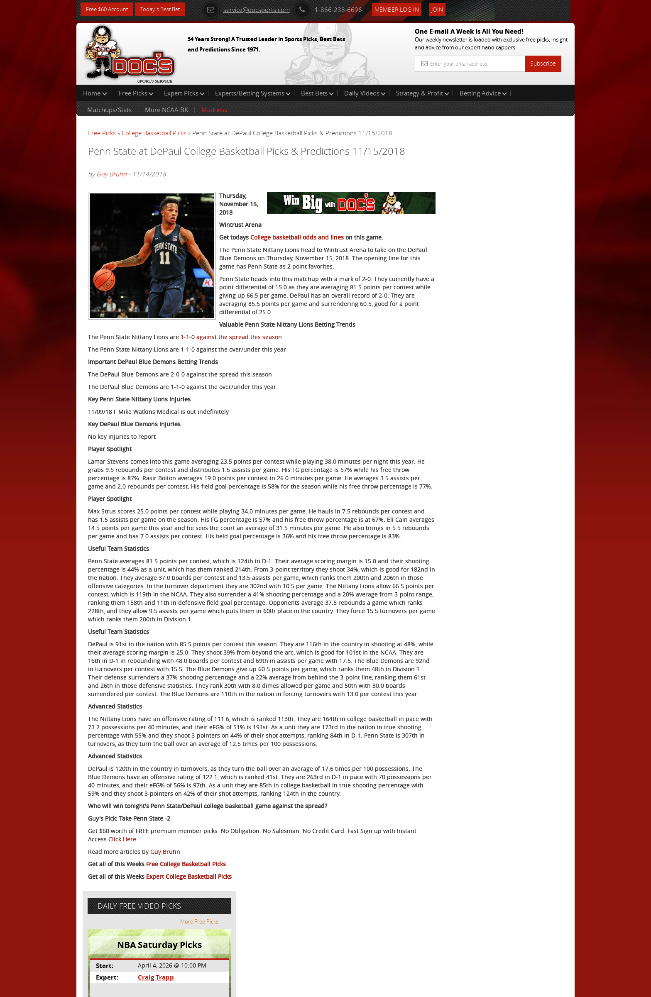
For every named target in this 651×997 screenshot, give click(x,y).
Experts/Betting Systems (253, 93)
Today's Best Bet (166, 9)
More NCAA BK (166, 109)
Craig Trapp (488, 193)
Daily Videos (365, 93)
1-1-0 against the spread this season (231, 368)
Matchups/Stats (109, 109)
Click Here (143, 920)
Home (95, 93)
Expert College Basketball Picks (189, 958)
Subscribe (543, 63)
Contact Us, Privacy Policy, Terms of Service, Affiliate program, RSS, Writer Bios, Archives (375, 987)
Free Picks (136, 93)
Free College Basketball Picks (186, 945)
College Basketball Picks (154, 133)
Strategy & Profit (422, 93)
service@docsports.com (255, 9)
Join (447, 9)
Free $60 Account (109, 9)
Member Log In (406, 9)
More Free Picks (537, 138)
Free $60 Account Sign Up (491, 292)
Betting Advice (483, 93)
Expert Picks (184, 93)
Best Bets (317, 93)
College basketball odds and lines (297, 260)
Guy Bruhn (111, 185)
